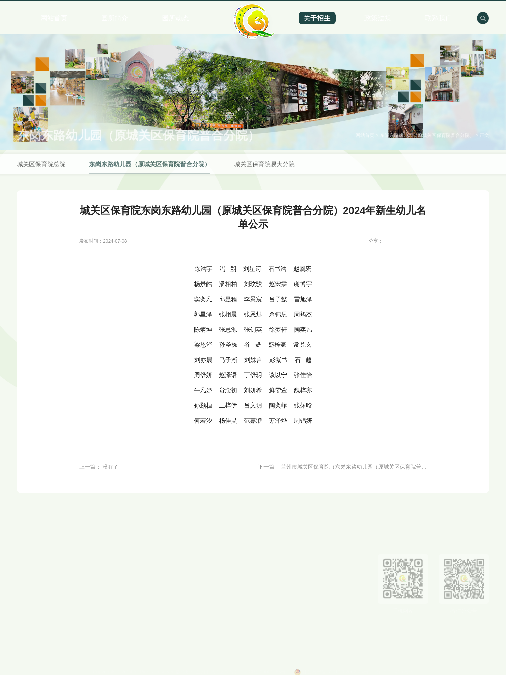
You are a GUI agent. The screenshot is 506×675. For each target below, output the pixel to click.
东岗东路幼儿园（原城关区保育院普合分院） (427, 142)
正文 (484, 142)
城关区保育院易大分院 (264, 171)
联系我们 (438, 18)
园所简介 (114, 18)
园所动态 (175, 18)
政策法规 (377, 18)
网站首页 (53, 18)
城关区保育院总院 (41, 171)
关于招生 (317, 18)
